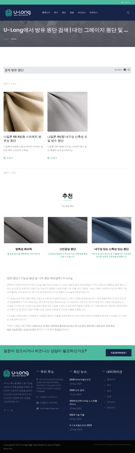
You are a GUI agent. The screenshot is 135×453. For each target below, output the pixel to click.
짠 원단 (46, 325)
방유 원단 (110, 325)
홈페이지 (46, 12)
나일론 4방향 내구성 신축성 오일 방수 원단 (67, 139)
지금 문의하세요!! (119, 352)
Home (13, 38)
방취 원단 (91, 325)
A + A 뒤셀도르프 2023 (80, 425)
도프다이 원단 (29, 329)
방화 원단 (100, 325)
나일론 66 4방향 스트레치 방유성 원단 (22, 139)
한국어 (127, 2)
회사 (56, 12)
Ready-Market (124, 444)
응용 (72, 12)
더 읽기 (8, 157)
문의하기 (94, 12)
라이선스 (82, 12)
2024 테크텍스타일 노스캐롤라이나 (83, 402)
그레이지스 (37, 325)
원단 (64, 12)
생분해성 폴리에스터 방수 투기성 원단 (68, 325)
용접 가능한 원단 (15, 329)
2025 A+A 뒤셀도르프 (80, 379)
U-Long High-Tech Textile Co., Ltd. (36, 445)
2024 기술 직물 (76, 414)
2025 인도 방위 (76, 390)
